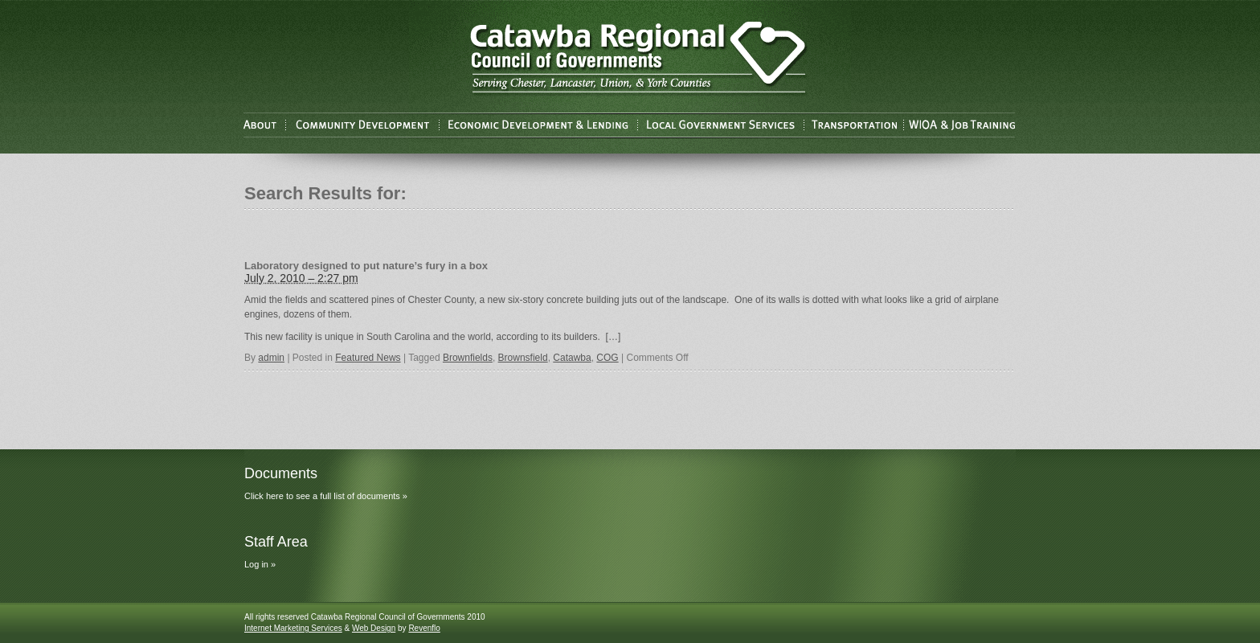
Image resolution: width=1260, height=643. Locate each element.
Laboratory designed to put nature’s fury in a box (366, 266)
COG (607, 357)
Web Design (373, 628)
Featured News (367, 357)
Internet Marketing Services (293, 628)
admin (271, 357)
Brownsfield (523, 357)
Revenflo (424, 628)
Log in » (260, 564)
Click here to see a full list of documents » (325, 496)
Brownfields (468, 357)
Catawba (572, 357)
